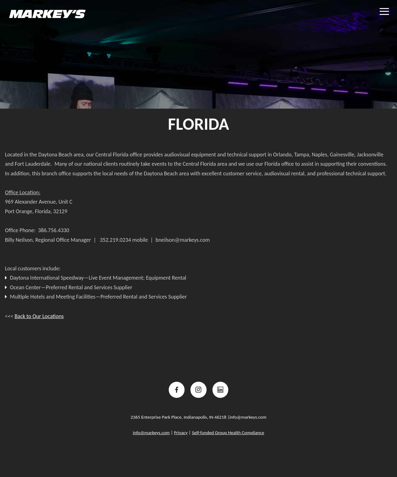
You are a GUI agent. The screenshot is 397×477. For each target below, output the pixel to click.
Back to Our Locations (39, 316)
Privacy (181, 432)
